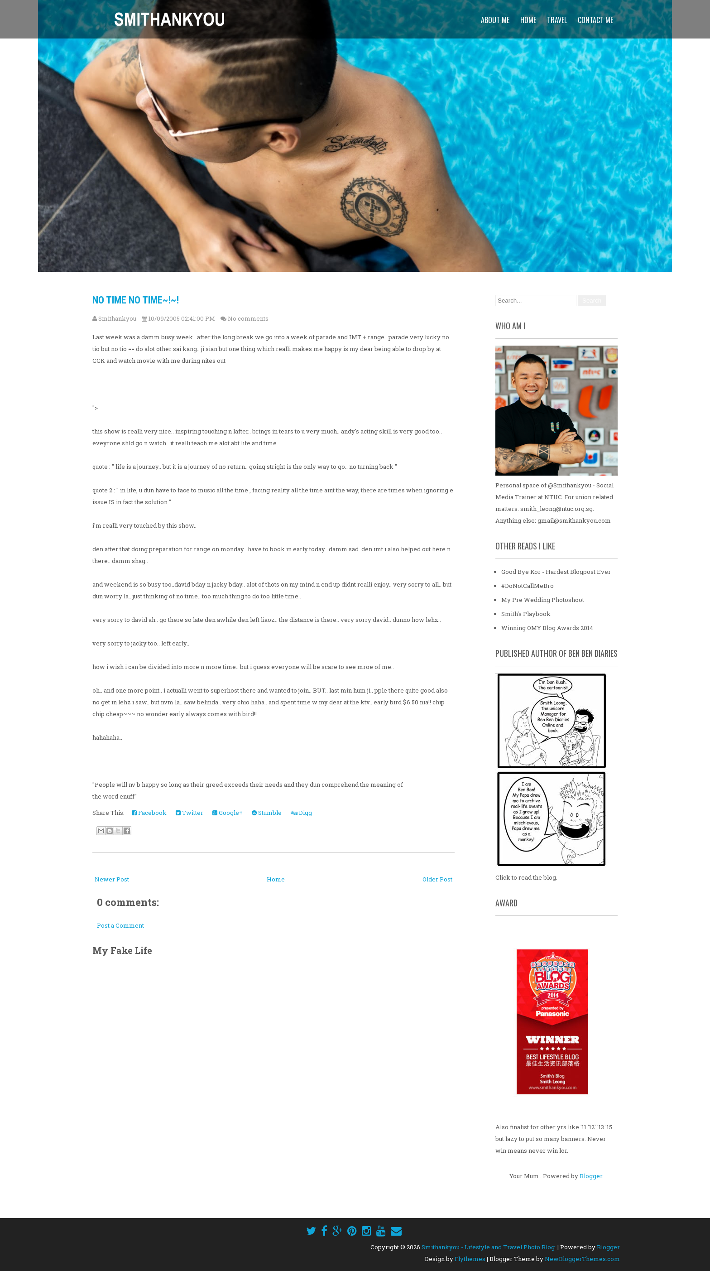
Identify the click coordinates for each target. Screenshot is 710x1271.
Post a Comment (120, 925)
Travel (557, 19)
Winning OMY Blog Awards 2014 (547, 628)
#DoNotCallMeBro (527, 586)
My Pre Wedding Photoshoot (542, 600)
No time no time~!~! (135, 300)
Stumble (267, 813)
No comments (248, 318)
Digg (301, 813)
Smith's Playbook (526, 614)
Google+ (227, 813)
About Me (495, 19)
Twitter (189, 813)
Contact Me (595, 19)
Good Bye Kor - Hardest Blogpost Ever (556, 572)
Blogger (591, 1176)
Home (528, 19)
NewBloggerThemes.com (582, 1259)
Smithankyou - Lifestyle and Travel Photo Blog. (489, 1247)
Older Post (437, 879)
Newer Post (112, 879)
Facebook (149, 813)
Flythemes (470, 1259)
